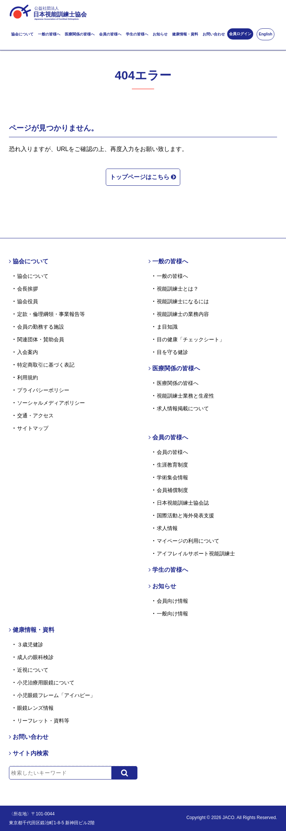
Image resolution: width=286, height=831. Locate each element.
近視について (32, 670)
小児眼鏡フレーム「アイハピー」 (56, 695)
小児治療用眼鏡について (45, 683)
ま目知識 (167, 327)
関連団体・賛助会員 (40, 339)
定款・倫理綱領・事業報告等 (51, 314)
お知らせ (160, 34)
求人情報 (167, 528)
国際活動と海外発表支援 (185, 515)
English (265, 34)
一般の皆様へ (49, 34)
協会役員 (27, 301)
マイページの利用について (188, 541)
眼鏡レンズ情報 (35, 708)
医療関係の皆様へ (80, 34)
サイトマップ (32, 428)
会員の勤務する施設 (40, 327)
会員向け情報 (172, 601)
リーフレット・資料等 (43, 721)
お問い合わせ (214, 34)
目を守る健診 (172, 352)
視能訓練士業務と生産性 (185, 396)
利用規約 (27, 377)
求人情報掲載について (183, 408)
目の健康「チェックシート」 (191, 339)
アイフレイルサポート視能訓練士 (196, 553)
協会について (22, 34)
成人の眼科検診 (35, 657)
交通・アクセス (35, 415)
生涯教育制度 (172, 465)
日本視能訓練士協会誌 (183, 503)
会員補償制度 (172, 490)
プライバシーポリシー (43, 390)
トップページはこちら (143, 176)
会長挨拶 (27, 289)
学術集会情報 (172, 477)
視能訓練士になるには (183, 301)
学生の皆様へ (137, 34)
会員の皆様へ (110, 34)
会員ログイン (240, 34)
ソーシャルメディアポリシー (51, 403)
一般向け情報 (172, 614)
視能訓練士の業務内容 (183, 314)
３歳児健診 (30, 644)
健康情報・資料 (185, 34)
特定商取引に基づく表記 (45, 365)
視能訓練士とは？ (177, 289)
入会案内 (27, 352)
